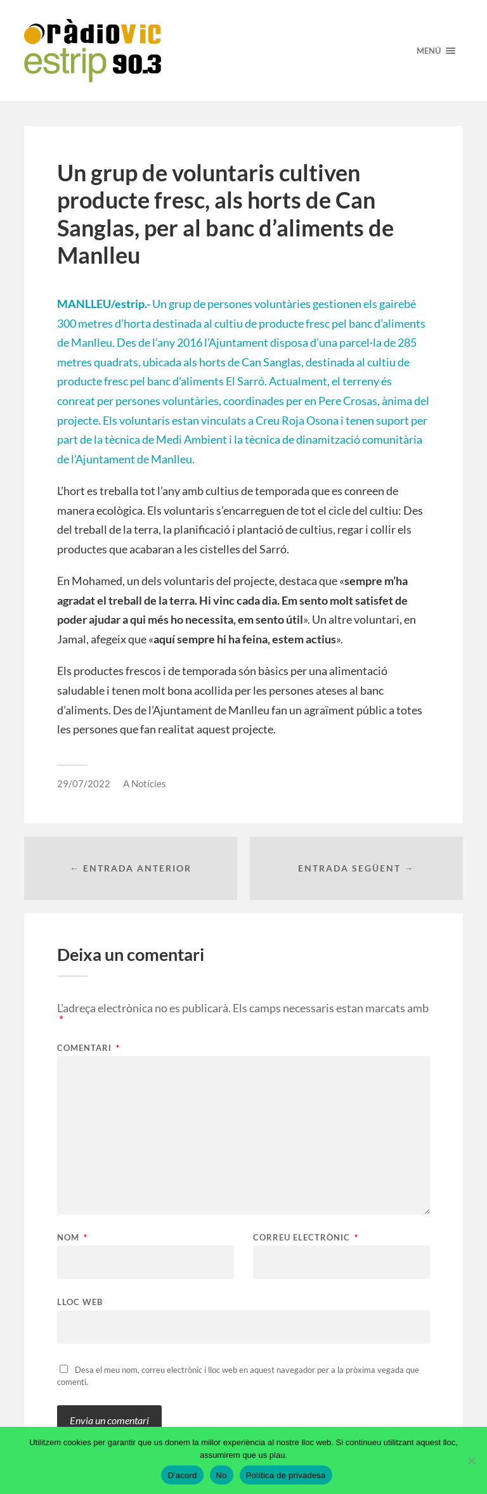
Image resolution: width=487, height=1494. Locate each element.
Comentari (88, 1048)
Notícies (148, 783)
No (221, 1475)
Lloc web (80, 1301)
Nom (72, 1237)
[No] (471, 1460)
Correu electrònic (305, 1237)
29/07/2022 (83, 783)
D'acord (182, 1475)
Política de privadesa (286, 1475)
